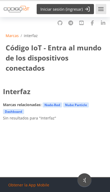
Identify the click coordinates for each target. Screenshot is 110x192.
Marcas (12, 35)
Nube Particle (76, 105)
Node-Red (52, 105)
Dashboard (13, 111)
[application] (84, 181)
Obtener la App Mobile (28, 184)
